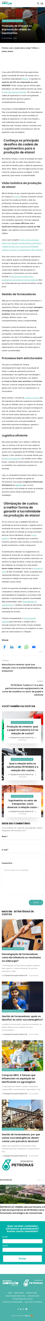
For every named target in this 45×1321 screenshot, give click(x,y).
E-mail (5, 850)
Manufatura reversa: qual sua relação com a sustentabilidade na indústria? (21, 667)
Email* (5, 1237)
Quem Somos (19, 1293)
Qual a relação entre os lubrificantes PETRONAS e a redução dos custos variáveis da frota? (22, 767)
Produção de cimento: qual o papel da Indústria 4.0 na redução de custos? (22, 730)
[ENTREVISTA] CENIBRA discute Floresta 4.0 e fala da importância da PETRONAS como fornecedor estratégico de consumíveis (22, 1210)
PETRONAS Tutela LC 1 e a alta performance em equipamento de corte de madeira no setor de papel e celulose (22, 690)
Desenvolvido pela (17, 1316)
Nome (5, 836)
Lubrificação (31, 1293)
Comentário (7, 863)
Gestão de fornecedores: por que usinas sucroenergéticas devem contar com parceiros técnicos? (21, 1138)
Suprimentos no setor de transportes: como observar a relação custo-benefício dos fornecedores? (22, 804)
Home (10, 1293)
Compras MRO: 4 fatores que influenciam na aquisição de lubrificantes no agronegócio (18, 1079)
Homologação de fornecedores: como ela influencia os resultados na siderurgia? (21, 958)
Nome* (5, 1246)
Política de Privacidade (13, 1302)
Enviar (22, 1258)
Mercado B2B (33, 1296)
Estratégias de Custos (12, 21)
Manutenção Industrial (16, 1296)
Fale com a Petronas (33, 1302)
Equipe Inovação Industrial (22, 738)
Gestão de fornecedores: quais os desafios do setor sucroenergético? (22, 1018)
